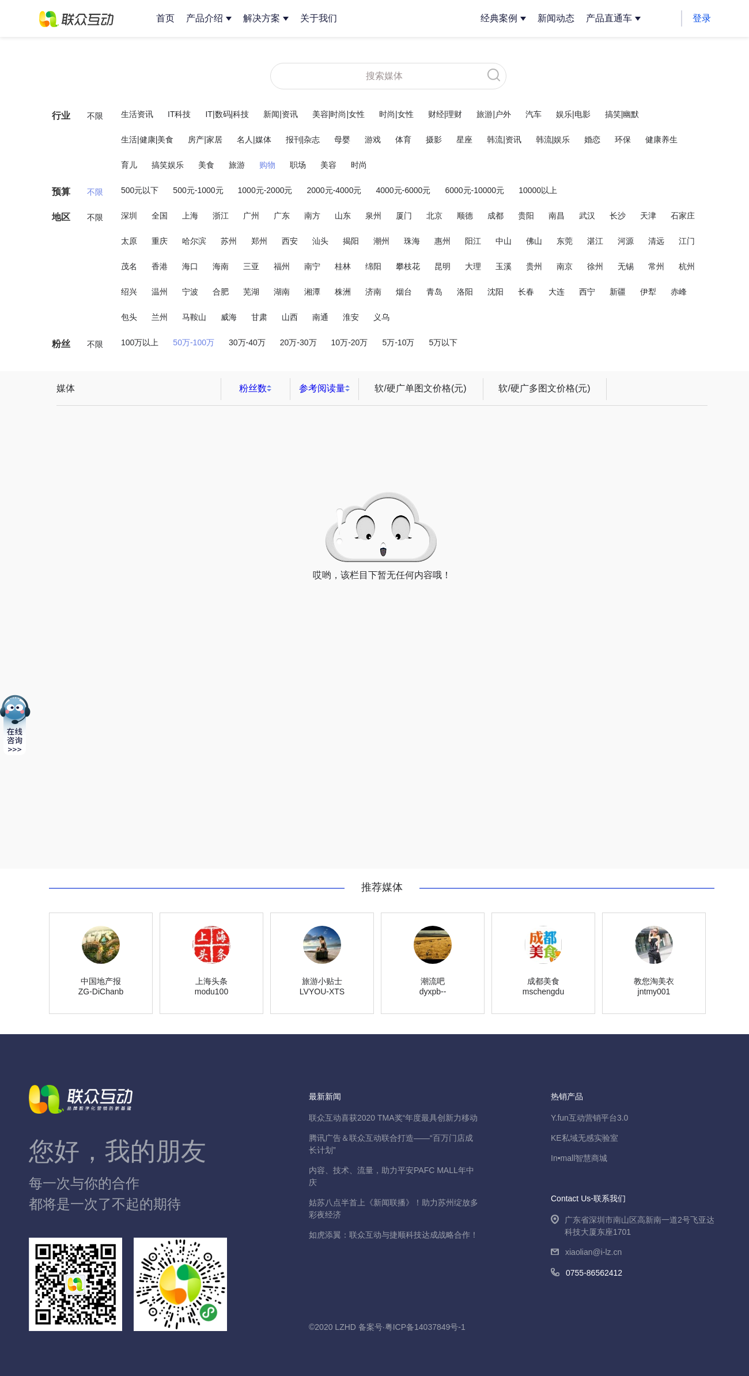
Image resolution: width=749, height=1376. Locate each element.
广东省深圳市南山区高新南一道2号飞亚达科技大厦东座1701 (632, 1226)
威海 (229, 317)
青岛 (434, 291)
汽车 (533, 114)
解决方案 (261, 18)
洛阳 (465, 291)
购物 (267, 164)
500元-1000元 (198, 190)
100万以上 (139, 342)
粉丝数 (253, 388)
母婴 (342, 139)
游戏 (373, 139)
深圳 (129, 215)
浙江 (221, 215)
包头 (129, 317)
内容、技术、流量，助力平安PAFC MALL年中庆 (391, 1176)
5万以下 (443, 342)
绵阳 (373, 266)
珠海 (412, 241)
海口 (190, 266)
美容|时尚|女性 (338, 114)
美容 (328, 164)
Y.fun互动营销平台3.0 (589, 1117)
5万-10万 (398, 342)
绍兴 (129, 291)
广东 (282, 215)
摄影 (434, 139)
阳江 (473, 241)
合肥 (221, 291)
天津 (648, 215)
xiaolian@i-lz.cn (586, 1253)
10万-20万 (349, 342)
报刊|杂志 (303, 139)
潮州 (381, 241)
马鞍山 (194, 317)
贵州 (534, 266)
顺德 (465, 215)
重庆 (160, 241)
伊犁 (648, 291)
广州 (251, 215)
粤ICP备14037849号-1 (425, 1327)
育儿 (129, 164)
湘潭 (312, 291)
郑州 (259, 241)
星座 (464, 139)
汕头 (320, 241)
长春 (526, 291)
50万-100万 (193, 342)
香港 (160, 266)
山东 (343, 215)
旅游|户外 (493, 114)
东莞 (565, 241)
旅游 (237, 164)
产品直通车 (609, 18)
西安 (290, 241)
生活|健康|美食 (147, 139)
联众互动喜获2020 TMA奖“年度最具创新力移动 (393, 1117)
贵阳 (526, 215)
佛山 (534, 241)
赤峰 (679, 291)
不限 (95, 115)
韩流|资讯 (504, 139)
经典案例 (499, 18)
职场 (298, 164)
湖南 (282, 291)
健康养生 (661, 139)
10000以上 (538, 190)
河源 (626, 241)
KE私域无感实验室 (584, 1138)
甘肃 (259, 317)
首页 (165, 18)
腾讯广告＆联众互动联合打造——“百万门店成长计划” (391, 1144)
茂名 (129, 266)
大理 (473, 266)
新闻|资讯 (280, 114)
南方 (312, 215)
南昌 (556, 215)
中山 (503, 241)
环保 (623, 139)
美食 (206, 164)
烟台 (404, 291)
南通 (320, 317)
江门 (687, 241)
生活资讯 (137, 114)
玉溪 (503, 266)
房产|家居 (205, 139)
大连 (556, 291)
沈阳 (495, 291)
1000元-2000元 (265, 190)
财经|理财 (445, 114)
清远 (656, 241)
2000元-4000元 (334, 190)
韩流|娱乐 (553, 139)
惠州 (442, 241)
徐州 (595, 266)
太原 (129, 241)
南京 (565, 266)
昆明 (442, 266)
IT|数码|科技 (227, 114)
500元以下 (139, 190)
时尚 (359, 164)
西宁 (587, 291)
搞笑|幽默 (622, 114)
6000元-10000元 (474, 190)
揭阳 (351, 241)
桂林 (343, 266)
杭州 (687, 266)
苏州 (229, 241)
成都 (495, 215)
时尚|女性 (396, 114)
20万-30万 (298, 342)
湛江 (595, 241)
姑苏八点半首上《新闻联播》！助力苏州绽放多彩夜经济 (393, 1208)
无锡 (626, 266)
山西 (290, 317)
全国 (160, 215)
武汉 (587, 215)
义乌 (381, 317)
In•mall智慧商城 (579, 1158)
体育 (403, 139)
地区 (61, 217)
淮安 (351, 317)
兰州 (160, 317)
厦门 (404, 215)
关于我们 (318, 18)
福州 (282, 266)
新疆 (618, 291)
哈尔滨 (194, 241)
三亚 (251, 266)
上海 (190, 215)
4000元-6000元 (403, 190)
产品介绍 (204, 18)
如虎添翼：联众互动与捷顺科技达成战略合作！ (393, 1234)
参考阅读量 (322, 388)
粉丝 (61, 344)
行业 (61, 115)
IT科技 (179, 114)
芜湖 (251, 291)
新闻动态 (556, 18)
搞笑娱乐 (168, 164)
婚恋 (592, 139)
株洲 (343, 291)
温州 (160, 291)
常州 (656, 266)
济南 (373, 291)
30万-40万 (247, 342)
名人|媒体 (254, 139)
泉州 (373, 215)
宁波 (190, 291)
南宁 (312, 266)
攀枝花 (408, 266)
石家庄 (683, 215)
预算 (61, 192)
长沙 (618, 215)
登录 (702, 18)
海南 (221, 266)
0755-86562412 (586, 1274)
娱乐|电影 (573, 114)
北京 (434, 215)
